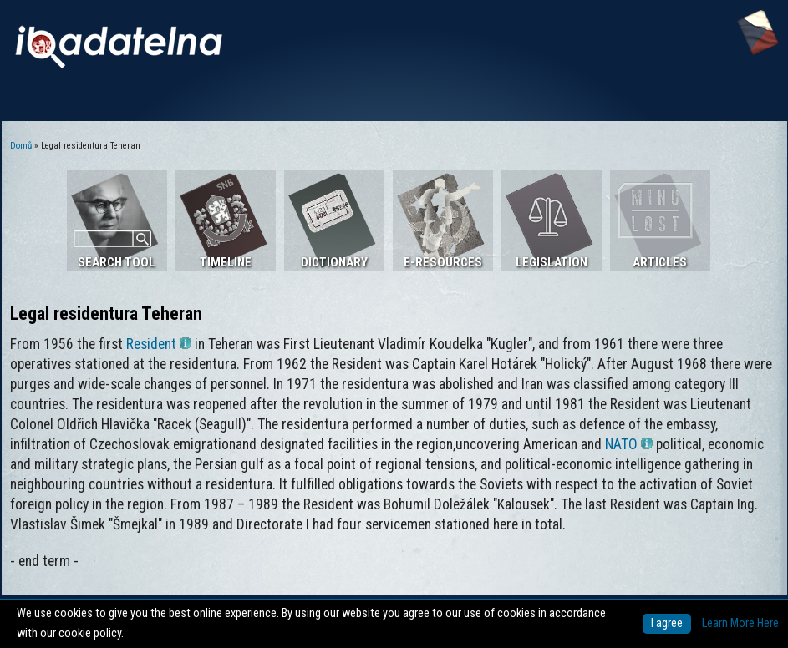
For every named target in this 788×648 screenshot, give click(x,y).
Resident (158, 344)
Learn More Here (740, 623)
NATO (629, 444)
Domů (21, 145)
